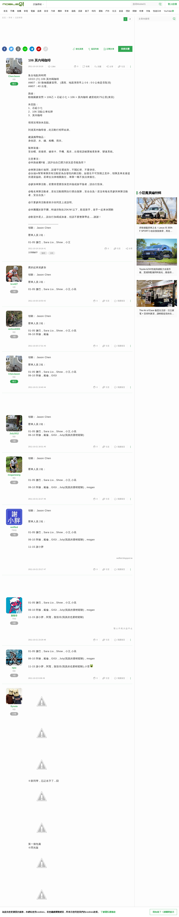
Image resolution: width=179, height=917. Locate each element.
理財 (128, 11)
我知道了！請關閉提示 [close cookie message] (163, 912)
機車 (60, 11)
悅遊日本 (157, 11)
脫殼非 (14, 615)
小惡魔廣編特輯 (150, 193)
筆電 (26, 11)
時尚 (94, 11)
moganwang (14, 475)
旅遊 (121, 11)
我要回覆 (125, 49)
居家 (80, 11)
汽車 (53, 11)
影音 (46, 11)
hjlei (14, 668)
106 (51, 253)
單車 (67, 11)
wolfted (14, 527)
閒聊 (135, 11)
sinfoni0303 (14, 329)
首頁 (5, 11)
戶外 (107, 11)
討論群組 (37, 4)
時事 (141, 11)
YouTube (169, 11)
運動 (101, 11)
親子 (87, 11)
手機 (12, 11)
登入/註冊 (172, 4)
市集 (148, 11)
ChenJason (14, 76)
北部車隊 (18, 18)
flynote (14, 706)
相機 (19, 11)
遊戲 (73, 11)
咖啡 (43, 253)
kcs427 (14, 284)
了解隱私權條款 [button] (108, 912)
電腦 (33, 11)
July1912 (14, 433)
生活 (114, 11)
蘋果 (39, 11)
